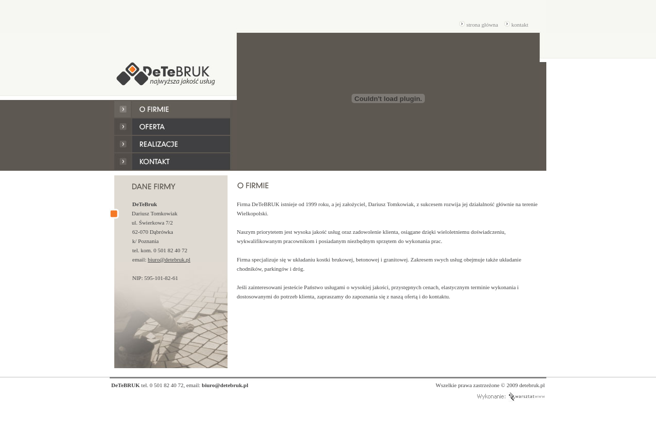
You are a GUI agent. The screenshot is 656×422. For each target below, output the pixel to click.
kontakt (516, 25)
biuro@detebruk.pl (169, 259)
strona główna (478, 25)
